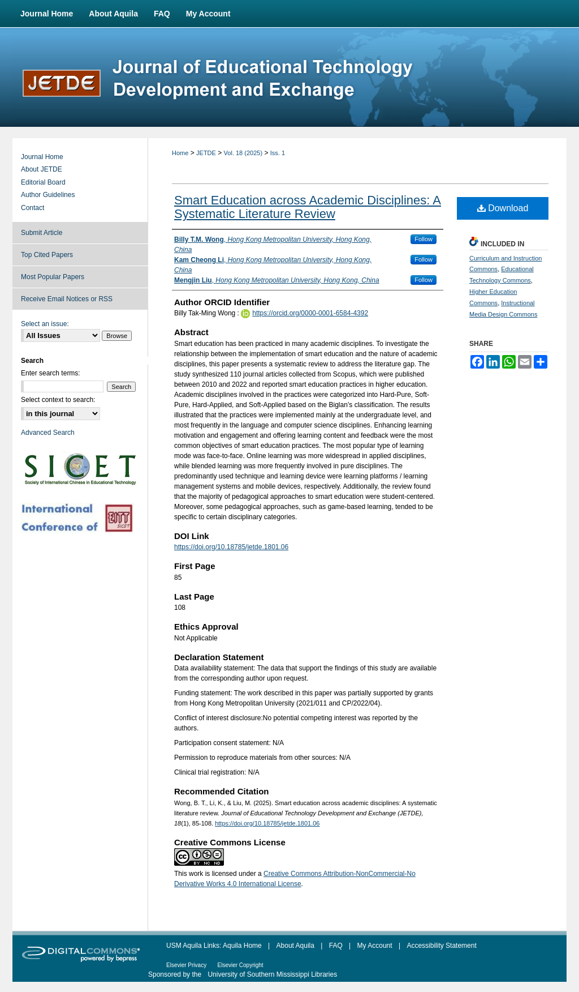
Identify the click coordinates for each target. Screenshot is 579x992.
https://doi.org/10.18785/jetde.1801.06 (231, 547)
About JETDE (41, 169)
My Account (374, 946)
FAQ (336, 946)
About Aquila (295, 946)
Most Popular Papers (52, 277)
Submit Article (41, 233)
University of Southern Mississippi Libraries (272, 974)
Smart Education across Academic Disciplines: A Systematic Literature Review (307, 207)
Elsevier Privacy (186, 965)
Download (503, 208)
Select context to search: (58, 400)
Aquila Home (242, 946)
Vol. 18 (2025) (243, 152)
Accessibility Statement (441, 946)
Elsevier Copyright (240, 965)
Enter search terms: (50, 373)
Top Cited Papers (47, 255)
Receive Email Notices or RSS (67, 299)
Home (180, 152)
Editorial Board (43, 182)
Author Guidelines (48, 195)
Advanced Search (48, 433)
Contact (32, 208)
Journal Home (42, 157)
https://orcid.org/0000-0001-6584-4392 (310, 313)
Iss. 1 (277, 152)
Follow (423, 239)
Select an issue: (45, 324)
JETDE (206, 152)
